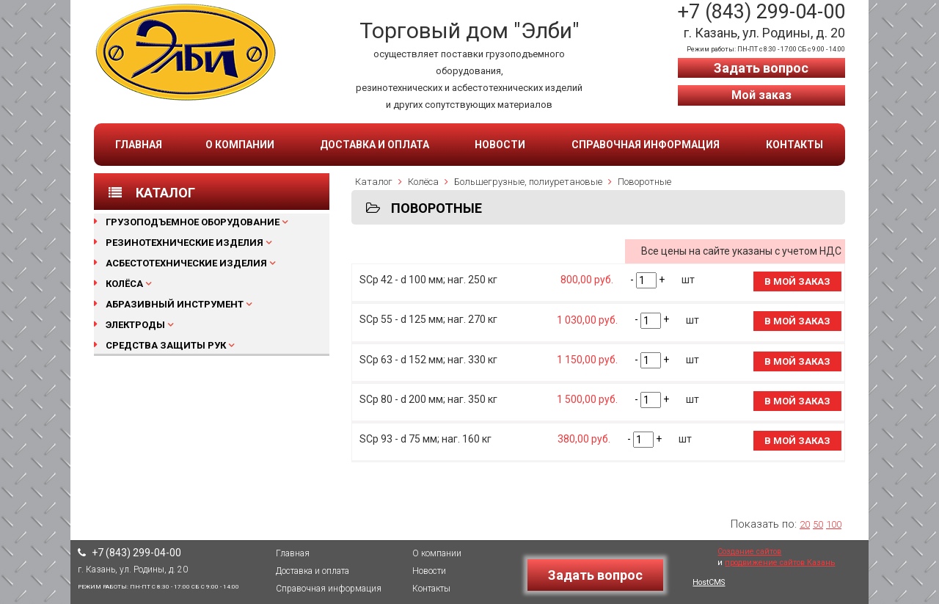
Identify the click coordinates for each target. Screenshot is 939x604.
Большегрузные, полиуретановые (528, 181)
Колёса (124, 283)
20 (805, 524)
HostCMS (709, 582)
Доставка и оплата (374, 144)
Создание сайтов (749, 551)
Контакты (794, 144)
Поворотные (644, 181)
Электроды (135, 324)
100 (833, 524)
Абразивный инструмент (175, 304)
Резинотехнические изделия (184, 242)
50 (818, 524)
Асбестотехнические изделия (186, 263)
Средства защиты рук (166, 345)
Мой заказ (761, 95)
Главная (138, 144)
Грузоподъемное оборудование (192, 222)
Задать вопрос (761, 68)
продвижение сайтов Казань (780, 562)
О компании (239, 144)
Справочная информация (645, 144)
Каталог (373, 181)
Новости (500, 144)
